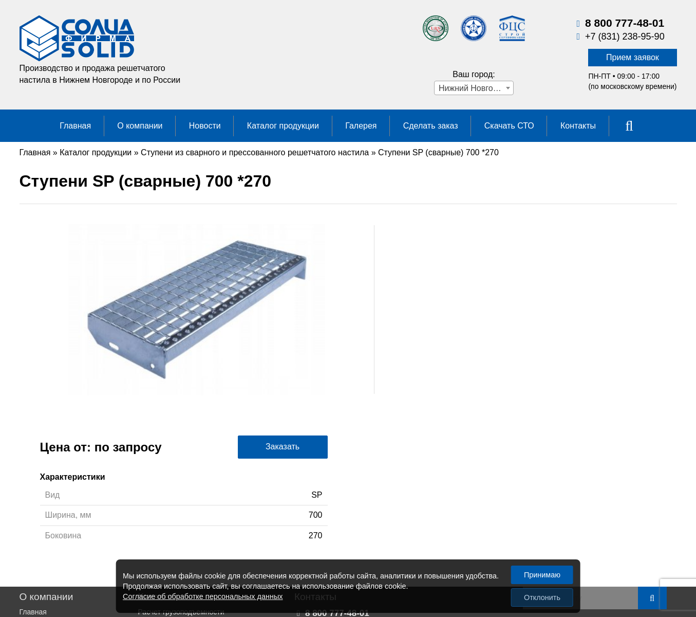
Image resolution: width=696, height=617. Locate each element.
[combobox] (474, 88)
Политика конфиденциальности (73, 523)
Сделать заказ (430, 125)
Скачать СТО (509, 125)
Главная (75, 125)
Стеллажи (155, 553)
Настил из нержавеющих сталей (192, 543)
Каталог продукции (283, 125)
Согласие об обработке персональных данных (203, 596)
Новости (205, 125)
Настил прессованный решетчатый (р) (202, 502)
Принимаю (542, 575)
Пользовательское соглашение (71, 533)
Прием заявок (632, 57)
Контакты (578, 125)
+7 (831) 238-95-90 (625, 36)
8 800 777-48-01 (624, 23)
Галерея (361, 125)
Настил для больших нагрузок (188, 523)
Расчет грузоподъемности (181, 462)
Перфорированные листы (181, 472)
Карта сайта (647, 474)
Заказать (611, 266)
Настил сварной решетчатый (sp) (193, 513)
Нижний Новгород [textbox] (472, 88)
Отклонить (542, 597)
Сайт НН (651, 536)
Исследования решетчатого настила (198, 533)
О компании (139, 125)
